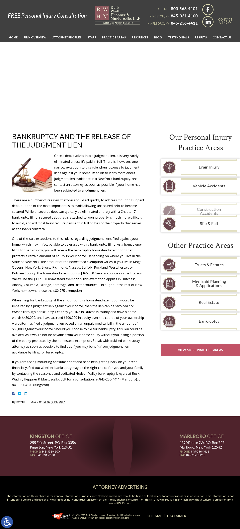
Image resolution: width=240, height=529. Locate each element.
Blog (158, 37)
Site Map (155, 516)
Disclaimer (176, 516)
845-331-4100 (184, 15)
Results (201, 37)
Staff (91, 37)
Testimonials (178, 37)
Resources (140, 37)
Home (13, 37)
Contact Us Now (225, 21)
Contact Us (222, 37)
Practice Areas (114, 37)
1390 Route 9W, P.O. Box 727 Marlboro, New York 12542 (201, 444)
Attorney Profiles (66, 37)
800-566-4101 (184, 8)
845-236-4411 (184, 23)
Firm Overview (35, 37)
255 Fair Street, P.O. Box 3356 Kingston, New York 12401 (53, 444)
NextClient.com (122, 518)
